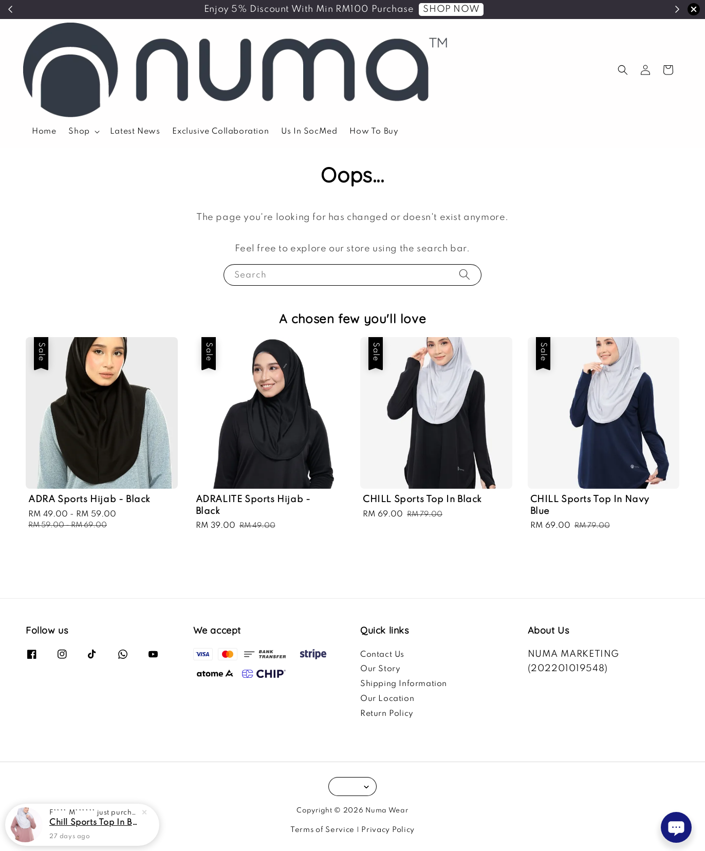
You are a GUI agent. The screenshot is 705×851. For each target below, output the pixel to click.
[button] (622, 70)
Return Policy (387, 714)
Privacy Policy (388, 830)
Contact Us (382, 655)
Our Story (380, 669)
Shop (78, 131)
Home (44, 131)
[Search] (464, 275)
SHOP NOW (451, 9)
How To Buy (373, 131)
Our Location (387, 699)
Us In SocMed (309, 131)
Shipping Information (403, 684)
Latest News (135, 131)
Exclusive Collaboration (220, 131)
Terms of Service (322, 830)
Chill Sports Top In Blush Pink (94, 823)
